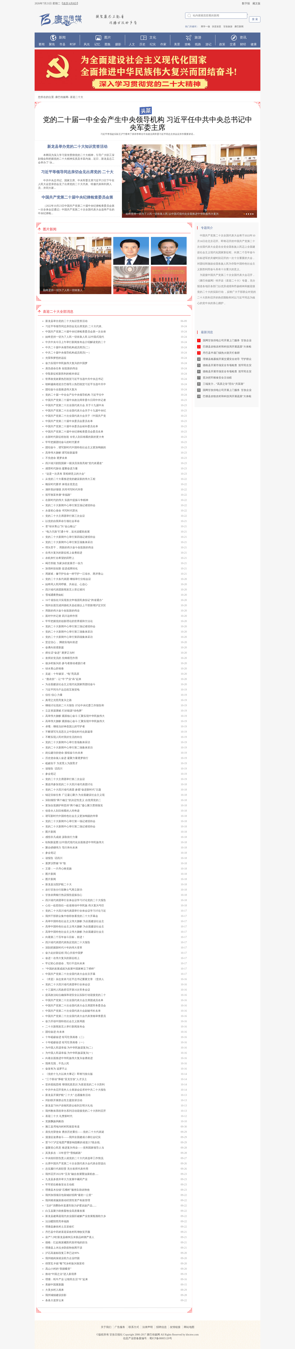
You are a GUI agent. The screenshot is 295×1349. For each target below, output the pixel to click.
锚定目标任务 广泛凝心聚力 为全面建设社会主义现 (75, 795)
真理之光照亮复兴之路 (58, 700)
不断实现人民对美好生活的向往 (63, 737)
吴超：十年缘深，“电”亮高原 (62, 673)
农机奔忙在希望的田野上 (59, 558)
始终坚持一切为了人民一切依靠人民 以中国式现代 (74, 336)
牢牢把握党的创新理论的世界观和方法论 (69, 621)
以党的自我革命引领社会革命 (62, 521)
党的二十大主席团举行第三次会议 (65, 515)
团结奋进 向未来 (55, 1031)
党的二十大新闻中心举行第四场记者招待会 (70, 537)
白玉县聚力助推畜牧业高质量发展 (65, 1210)
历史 (142, 44)
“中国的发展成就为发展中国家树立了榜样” (70, 968)
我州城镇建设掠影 (55, 1295)
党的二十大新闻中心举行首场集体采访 (67, 742)
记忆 (97, 44)
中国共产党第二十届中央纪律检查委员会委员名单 (74, 431)
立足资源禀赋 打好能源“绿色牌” (64, 710)
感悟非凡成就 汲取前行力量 (61, 837)
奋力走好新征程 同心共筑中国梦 (64, 952)
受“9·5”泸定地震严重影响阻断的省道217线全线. (72, 1142)
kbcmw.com (192, 1334)
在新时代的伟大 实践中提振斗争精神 (66, 500)
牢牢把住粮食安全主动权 (59, 1184)
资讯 (243, 37)
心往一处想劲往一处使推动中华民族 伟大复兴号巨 (74, 905)
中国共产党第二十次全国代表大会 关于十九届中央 (74, 405)
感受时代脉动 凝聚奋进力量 (61, 468)
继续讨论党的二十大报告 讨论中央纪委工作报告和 (74, 705)
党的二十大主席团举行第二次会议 (65, 779)
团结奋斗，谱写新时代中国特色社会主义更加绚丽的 (75, 447)
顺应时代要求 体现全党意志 (61, 484)
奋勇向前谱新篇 (54, 647)
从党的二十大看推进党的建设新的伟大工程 (70, 479)
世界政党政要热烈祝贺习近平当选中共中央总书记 (74, 379)
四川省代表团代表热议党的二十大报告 (67, 942)
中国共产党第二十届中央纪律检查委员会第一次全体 (75, 331)
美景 (177, 44)
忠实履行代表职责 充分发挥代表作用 (66, 1168)
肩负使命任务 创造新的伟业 (61, 368)
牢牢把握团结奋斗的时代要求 (62, 442)
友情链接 (175, 1327)
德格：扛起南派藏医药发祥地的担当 (66, 1242)
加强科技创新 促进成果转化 (61, 568)
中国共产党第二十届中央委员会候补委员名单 (71, 426)
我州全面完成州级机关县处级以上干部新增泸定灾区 (75, 605)
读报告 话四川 (53, 768)
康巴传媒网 (61, 97)
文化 (152, 37)
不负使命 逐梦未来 (56, 458)
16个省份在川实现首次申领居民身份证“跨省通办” (74, 600)
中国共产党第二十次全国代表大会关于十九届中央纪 (75, 410)
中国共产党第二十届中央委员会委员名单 (69, 421)
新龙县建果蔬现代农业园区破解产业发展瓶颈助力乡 (75, 1216)
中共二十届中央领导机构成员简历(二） (68, 347)
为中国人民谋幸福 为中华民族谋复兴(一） (69, 1053)
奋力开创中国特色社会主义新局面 (65, 1021)
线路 (198, 44)
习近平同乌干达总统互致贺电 (62, 689)
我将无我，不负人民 (57, 1063)
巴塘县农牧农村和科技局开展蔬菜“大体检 (227, 346)
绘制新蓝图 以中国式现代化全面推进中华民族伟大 (74, 842)
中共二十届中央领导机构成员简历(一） (68, 352)
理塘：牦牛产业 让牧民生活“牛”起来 (66, 1279)
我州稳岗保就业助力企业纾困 (62, 1258)
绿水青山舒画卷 (54, 668)
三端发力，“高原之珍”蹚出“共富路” (223, 383)
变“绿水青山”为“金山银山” (60, 526)
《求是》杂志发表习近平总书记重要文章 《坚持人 (74, 979)
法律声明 (147, 1327)
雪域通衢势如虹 (54, 594)
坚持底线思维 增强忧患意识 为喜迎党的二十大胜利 (75, 1084)
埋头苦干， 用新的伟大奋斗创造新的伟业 (69, 547)
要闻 (42, 44)
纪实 (153, 44)
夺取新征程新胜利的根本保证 (62, 373)
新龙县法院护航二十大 (58, 884)
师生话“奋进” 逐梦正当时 (60, 652)
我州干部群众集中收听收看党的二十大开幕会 (71, 916)
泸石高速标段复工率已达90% (62, 1253)
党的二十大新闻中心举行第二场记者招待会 (70, 826)
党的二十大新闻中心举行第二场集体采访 (69, 747)
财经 (243, 44)
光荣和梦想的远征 (55, 358)
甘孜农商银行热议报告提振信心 (63, 895)
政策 (222, 44)
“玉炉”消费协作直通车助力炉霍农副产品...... (70, 1205)
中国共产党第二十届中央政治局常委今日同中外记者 (75, 400)
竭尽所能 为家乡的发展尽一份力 (64, 563)
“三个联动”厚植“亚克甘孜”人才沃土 (66, 1079)
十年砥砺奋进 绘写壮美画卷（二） (65, 1037)
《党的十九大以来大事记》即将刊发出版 (69, 1074)
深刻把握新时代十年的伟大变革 (63, 947)
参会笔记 (50, 773)
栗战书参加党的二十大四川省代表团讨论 (69, 784)
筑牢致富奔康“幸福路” (58, 494)
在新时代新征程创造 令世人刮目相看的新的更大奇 (74, 437)
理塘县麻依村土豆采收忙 (59, 1226)
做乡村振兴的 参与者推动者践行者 (65, 663)
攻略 (188, 44)
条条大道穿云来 (54, 1300)
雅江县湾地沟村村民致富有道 (62, 1126)
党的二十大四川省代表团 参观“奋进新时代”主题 (73, 789)
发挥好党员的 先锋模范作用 (61, 658)
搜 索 (255, 19)
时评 (73, 44)
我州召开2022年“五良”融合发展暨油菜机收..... (71, 1174)
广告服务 (120, 1327)
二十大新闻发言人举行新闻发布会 (65, 1026)
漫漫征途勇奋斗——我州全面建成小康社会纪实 (73, 1137)
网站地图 (189, 1327)
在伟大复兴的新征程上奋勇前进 (63, 552)
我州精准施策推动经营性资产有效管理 (67, 1200)
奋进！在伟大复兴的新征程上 (62, 958)
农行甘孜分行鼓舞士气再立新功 (63, 889)
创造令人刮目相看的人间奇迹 (62, 810)
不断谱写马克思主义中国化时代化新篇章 (69, 731)
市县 (62, 44)
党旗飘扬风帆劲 (54, 1121)
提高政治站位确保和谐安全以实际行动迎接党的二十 (75, 995)
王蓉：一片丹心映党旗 (58, 868)
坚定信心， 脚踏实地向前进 (61, 642)
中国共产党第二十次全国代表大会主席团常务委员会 (75, 1005)
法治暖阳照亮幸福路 (57, 1221)
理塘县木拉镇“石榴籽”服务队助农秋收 (67, 1189)
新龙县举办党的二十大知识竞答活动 (66, 321)
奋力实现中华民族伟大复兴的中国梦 (66, 363)
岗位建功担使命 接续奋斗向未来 (64, 752)
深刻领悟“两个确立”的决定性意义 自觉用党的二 (73, 800)
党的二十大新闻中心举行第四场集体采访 (69, 637)
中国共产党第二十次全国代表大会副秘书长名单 (73, 1010)
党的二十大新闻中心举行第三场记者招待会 (70, 626)
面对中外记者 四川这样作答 (61, 616)
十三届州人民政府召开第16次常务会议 (67, 989)
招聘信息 (161, 1327)
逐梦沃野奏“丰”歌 (55, 863)
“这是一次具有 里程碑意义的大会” (65, 473)
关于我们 (106, 1327)
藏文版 (256, 3)
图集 (108, 44)
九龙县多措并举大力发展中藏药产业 (66, 1179)
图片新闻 (50, 831)
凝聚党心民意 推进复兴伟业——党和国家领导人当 (74, 1147)
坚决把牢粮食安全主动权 (217, 377)
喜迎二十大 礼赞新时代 (58, 1116)
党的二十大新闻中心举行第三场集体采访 (69, 631)
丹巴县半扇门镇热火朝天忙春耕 (221, 352)
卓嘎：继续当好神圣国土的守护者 (65, 726)
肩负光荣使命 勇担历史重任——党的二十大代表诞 (74, 1131)
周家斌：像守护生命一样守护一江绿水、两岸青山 (74, 573)
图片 (107, 37)
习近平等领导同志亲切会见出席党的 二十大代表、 (74, 326)
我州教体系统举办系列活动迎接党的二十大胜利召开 (75, 1110)
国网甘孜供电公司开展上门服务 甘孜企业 (227, 340)
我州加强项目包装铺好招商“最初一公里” (68, 1195)
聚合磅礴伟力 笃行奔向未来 (61, 847)
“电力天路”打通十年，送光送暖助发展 (67, 531)
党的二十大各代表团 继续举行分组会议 (68, 579)
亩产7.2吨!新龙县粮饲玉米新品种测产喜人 (69, 1237)
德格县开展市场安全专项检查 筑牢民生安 (227, 365)
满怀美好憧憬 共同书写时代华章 (64, 489)
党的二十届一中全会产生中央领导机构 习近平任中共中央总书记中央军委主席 (147, 123)
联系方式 (133, 1327)
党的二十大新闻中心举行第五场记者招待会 (70, 505)
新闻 (62, 37)
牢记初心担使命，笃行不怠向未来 (65, 963)
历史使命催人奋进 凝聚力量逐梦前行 (66, 758)
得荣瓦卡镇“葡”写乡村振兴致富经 (64, 1263)
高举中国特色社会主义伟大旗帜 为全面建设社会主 (74, 921)
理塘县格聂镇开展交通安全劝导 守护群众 (227, 359)
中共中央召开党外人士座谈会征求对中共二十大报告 (75, 1089)
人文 (132, 44)
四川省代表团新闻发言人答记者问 (65, 589)
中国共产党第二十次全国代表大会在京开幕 (70, 974)
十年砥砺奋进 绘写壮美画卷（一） (65, 1042)
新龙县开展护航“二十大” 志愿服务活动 (67, 1095)
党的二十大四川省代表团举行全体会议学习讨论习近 (75, 910)
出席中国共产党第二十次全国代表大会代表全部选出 (75, 1163)
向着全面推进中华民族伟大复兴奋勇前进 (69, 1058)
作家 (163, 44)
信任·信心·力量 (53, 694)
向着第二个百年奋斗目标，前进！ (65, 937)
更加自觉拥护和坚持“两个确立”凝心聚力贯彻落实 (74, 805)
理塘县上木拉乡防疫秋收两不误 (63, 1247)
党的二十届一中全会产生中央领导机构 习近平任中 (74, 394)
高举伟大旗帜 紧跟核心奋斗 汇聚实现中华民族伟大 (75, 716)
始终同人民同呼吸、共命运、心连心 (66, 584)
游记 (208, 44)
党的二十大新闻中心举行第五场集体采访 (69, 542)
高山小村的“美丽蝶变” (58, 1268)
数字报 (246, 3)
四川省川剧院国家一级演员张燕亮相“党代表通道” (74, 463)
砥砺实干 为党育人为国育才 (61, 763)
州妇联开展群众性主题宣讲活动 (63, 1100)
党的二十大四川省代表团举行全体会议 (67, 984)
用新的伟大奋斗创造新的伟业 (62, 610)
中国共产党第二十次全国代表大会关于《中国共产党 (75, 415)
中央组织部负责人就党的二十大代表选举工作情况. (74, 1158)
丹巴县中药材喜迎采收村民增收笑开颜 (67, 1232)
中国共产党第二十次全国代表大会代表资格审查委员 (75, 1016)
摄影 (118, 44)
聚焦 (52, 44)
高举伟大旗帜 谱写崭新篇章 (61, 452)
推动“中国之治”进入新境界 (61, 1274)
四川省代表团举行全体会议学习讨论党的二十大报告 (75, 900)
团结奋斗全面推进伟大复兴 (61, 389)
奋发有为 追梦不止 (56, 1068)
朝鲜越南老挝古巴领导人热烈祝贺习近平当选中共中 (75, 384)
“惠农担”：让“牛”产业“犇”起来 (63, 679)
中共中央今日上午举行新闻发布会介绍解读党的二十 (75, 342)
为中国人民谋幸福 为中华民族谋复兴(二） (69, 1047)
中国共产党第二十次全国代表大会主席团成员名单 (74, 1000)
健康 (254, 44)
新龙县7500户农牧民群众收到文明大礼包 (69, 1105)
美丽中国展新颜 (54, 1284)
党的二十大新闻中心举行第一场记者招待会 (70, 821)
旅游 (198, 37)
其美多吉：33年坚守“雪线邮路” (63, 1153)
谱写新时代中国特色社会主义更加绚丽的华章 (71, 816)
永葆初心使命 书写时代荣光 (61, 510)
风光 (87, 44)
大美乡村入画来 (54, 1289)
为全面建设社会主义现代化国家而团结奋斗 (70, 684)
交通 (233, 44)
